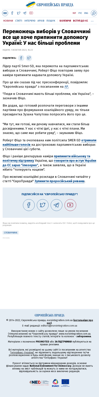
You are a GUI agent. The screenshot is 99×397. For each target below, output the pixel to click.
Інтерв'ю (29, 20)
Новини (8, 20)
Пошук (50, 20)
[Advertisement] (49, 263)
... (92, 20)
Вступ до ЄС (80, 20)
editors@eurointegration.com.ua (59, 325)
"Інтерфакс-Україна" (22, 352)
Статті (18, 20)
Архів (40, 20)
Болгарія (65, 20)
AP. (66, 87)
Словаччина (10, 232)
